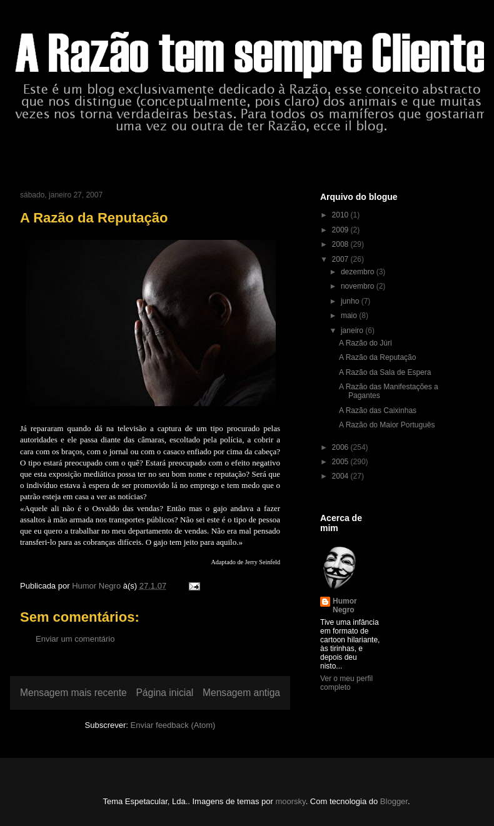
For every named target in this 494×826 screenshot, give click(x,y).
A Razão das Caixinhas (377, 410)
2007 (341, 259)
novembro (358, 286)
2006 (341, 447)
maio (350, 315)
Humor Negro (345, 605)
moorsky (290, 801)
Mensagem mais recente (73, 692)
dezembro (358, 271)
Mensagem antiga (241, 692)
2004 (341, 476)
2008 (341, 244)
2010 (341, 215)
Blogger (394, 801)
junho (351, 301)
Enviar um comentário (75, 639)
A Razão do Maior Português (387, 424)
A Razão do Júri (365, 343)
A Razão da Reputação (377, 357)
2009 (341, 230)
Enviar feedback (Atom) (173, 725)
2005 (341, 461)
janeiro (353, 330)
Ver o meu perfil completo (346, 683)
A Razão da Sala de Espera (385, 372)
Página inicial (164, 692)
